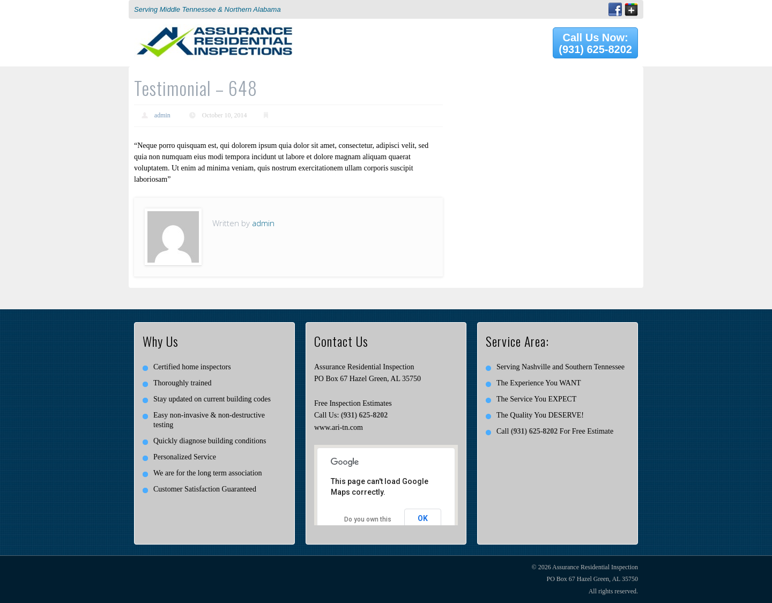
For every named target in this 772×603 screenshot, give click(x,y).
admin (162, 115)
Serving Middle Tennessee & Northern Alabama (207, 9)
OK (423, 518)
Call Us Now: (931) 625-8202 (595, 43)
